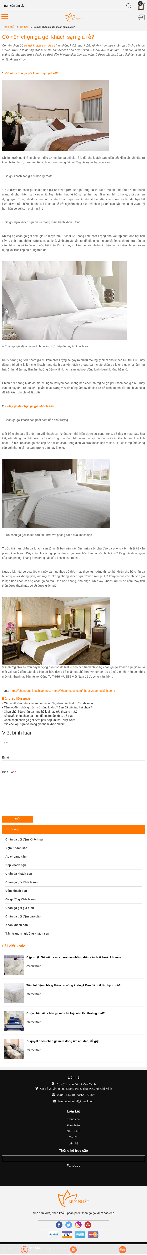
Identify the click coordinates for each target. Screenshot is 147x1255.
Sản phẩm (73, 1131)
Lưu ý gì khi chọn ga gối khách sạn (29, 406)
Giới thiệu (73, 1125)
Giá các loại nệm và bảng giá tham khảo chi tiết (34, 724)
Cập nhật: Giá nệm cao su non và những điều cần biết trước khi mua (48, 703)
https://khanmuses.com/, (68, 690)
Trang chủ (73, 1119)
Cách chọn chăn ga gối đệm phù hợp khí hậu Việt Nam (39, 720)
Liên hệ (73, 1143)
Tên (5, 743)
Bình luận (9, 772)
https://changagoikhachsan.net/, (31, 690)
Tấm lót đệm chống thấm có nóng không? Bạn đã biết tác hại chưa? (48, 707)
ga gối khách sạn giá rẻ (39, 45)
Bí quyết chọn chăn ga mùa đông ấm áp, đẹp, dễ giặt (38, 715)
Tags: (5, 690)
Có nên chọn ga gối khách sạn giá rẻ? (31, 73)
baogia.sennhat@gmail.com (76, 1101)
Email (6, 757)
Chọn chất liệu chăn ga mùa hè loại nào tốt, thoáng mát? (40, 711)
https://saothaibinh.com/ (99, 690)
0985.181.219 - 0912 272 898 (76, 1094)
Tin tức (73, 1137)
